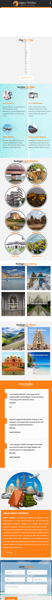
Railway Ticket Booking (37, 137)
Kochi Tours (15, 256)
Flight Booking (8, 137)
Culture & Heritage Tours (13, 355)
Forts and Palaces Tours (39, 303)
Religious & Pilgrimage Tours (37, 331)
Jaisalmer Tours (36, 209)
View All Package (26, 78)
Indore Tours (15, 209)
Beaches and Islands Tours (38, 355)
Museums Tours (13, 303)
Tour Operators (8, 103)
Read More (12, 402)
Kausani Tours (36, 233)
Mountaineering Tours (38, 277)
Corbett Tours (36, 186)
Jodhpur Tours (15, 233)
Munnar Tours (36, 256)
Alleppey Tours (15, 186)
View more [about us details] (9, 552)
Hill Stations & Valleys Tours (12, 331)
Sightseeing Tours (13, 277)
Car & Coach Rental (35, 103)
